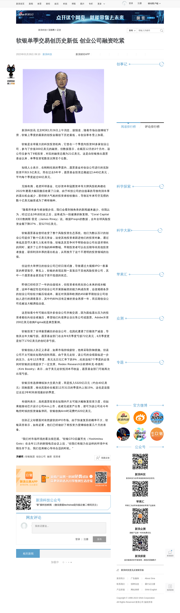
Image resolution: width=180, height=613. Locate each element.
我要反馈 (105, 458)
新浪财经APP (83, 54)
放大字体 (104, 54)
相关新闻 (27, 553)
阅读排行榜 (128, 126)
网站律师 (135, 589)
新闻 (31, 4)
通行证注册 (150, 584)
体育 (39, 4)
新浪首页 (20, 4)
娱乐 (57, 4)
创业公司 (41, 456)
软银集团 (30, 456)
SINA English (151, 589)
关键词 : (20, 456)
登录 (77, 539)
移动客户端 (154, 3)
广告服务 (135, 578)
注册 (140, 3)
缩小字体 (95, 54)
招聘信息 (135, 584)
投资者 (56, 456)
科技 (65, 4)
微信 (131, 54)
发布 (99, 539)
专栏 (91, 4)
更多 (101, 4)
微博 (122, 54)
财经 (48, 4)
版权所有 (148, 602)
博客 (74, 4)
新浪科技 (42, 30)
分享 (140, 54)
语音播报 (170, 576)
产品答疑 (121, 589)
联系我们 (121, 584)
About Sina (150, 578)
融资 (49, 456)
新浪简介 (121, 578)
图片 (82, 4)
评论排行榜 (152, 126)
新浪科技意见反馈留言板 (132, 570)
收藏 (113, 54)
